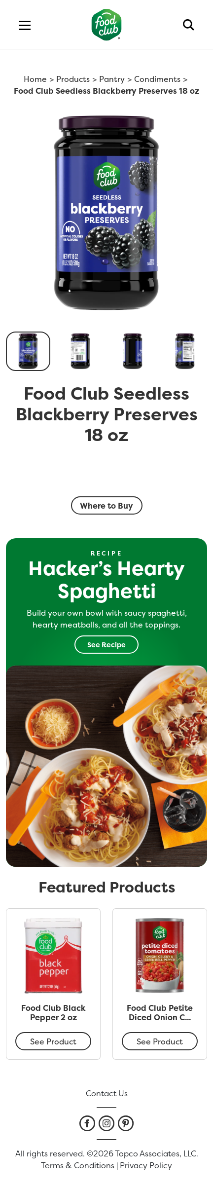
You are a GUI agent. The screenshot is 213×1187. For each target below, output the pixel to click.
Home (35, 79)
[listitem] (87, 1123)
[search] (188, 25)
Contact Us (107, 1093)
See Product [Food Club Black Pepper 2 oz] (53, 1041)
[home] (107, 24)
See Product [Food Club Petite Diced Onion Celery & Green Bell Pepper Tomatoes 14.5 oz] (160, 1041)
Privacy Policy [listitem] (146, 1165)
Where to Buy (106, 505)
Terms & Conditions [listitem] (77, 1165)
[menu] (25, 25)
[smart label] (106, 476)
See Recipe (106, 644)
